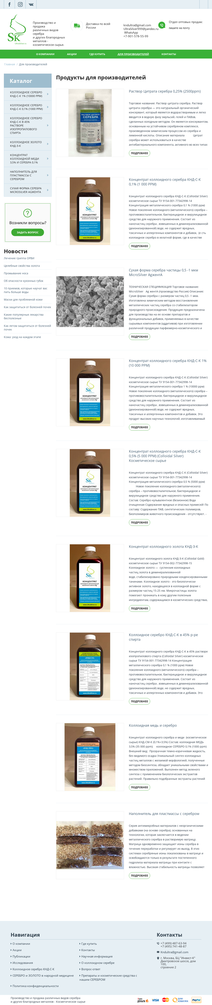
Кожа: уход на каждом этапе (22, 337)
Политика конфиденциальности (36, 986)
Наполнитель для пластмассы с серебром (23, 175)
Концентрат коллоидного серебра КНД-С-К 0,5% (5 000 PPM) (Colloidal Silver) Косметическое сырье (165, 456)
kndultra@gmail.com (137, 25)
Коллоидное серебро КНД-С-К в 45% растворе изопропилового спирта (26, 125)
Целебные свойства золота (22, 266)
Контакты (169, 54)
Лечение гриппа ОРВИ (19, 258)
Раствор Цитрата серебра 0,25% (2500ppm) (165, 91)
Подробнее (139, 153)
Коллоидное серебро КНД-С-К (33, 969)
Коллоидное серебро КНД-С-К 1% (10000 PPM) (26, 94)
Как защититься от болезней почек (27, 307)
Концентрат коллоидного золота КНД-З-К (163, 546)
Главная (9, 64)
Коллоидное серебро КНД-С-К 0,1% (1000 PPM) (26, 107)
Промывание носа (16, 273)
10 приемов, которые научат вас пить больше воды (25, 290)
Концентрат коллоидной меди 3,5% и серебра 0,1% (24, 158)
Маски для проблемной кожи (23, 299)
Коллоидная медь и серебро (153, 725)
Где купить (97, 54)
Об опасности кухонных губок (23, 281)
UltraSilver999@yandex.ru (140, 29)
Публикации (21, 956)
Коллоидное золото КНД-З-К (26, 144)
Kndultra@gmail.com (174, 952)
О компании (45, 54)
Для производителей (133, 54)
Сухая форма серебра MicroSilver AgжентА (26, 190)
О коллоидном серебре (97, 963)
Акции (72, 54)
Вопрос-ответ (90, 969)
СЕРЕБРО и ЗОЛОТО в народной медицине (43, 975)
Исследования (23, 963)
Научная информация (96, 956)
